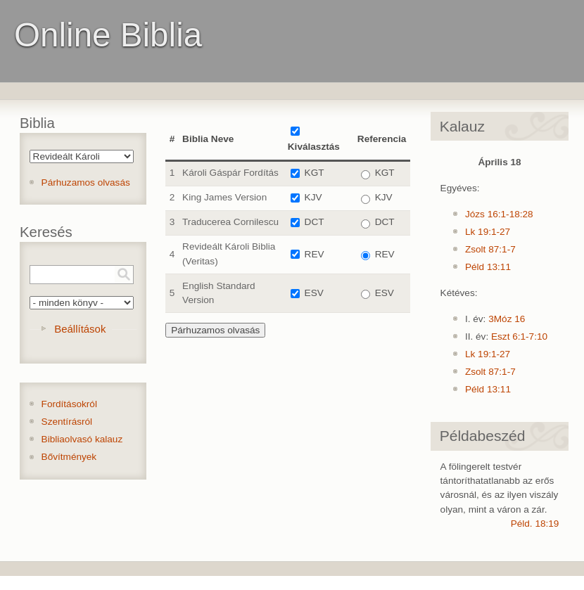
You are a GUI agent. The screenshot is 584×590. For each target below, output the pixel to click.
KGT (314, 172)
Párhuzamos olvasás (86, 182)
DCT (314, 222)
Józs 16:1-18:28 (499, 214)
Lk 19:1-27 (487, 231)
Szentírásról (67, 421)
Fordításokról (69, 404)
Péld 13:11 (488, 267)
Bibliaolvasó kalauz (82, 439)
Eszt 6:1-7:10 (519, 336)
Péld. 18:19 (535, 523)
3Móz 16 (506, 319)
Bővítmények (69, 456)
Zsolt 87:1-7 (490, 249)
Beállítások (80, 329)
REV (314, 254)
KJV (313, 197)
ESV (314, 293)
